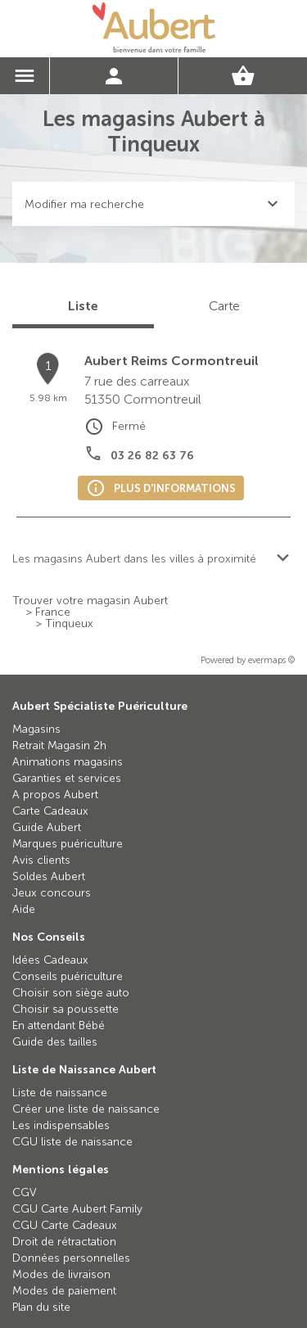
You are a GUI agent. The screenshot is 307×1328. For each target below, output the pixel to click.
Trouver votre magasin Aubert (90, 601)
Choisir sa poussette (65, 1009)
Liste (83, 306)
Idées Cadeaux (50, 960)
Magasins (36, 729)
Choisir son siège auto (70, 993)
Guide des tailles (54, 1042)
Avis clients (41, 860)
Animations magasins (67, 762)
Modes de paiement (64, 1291)
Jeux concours (51, 893)
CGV (24, 1192)
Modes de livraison (61, 1274)
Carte (224, 306)
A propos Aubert (55, 795)
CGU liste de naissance (72, 1142)
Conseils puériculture (67, 976)
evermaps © (271, 660)
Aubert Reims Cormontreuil (171, 360)
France (52, 612)
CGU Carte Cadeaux (64, 1225)
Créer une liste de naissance (86, 1109)
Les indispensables (61, 1125)
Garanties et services (66, 778)
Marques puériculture (67, 844)
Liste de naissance (59, 1093)
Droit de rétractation (64, 1242)
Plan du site (41, 1307)
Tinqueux (69, 624)
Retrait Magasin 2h (59, 745)
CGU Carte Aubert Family (77, 1209)
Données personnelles (71, 1258)
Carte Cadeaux (50, 811)
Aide (23, 909)
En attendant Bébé (58, 1025)
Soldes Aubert (48, 876)
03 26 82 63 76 (152, 456)
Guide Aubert (46, 827)
